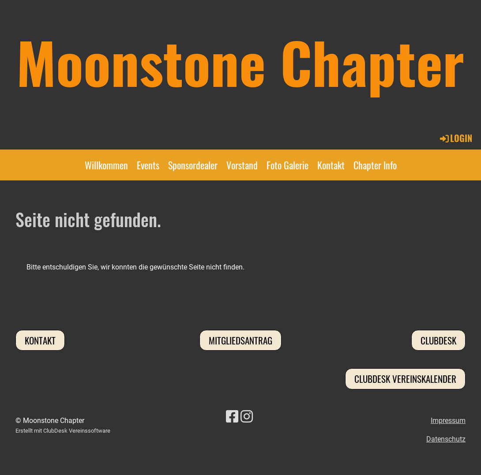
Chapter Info (375, 165)
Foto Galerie (287, 165)
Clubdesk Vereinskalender (405, 378)
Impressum (448, 420)
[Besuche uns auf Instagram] (246, 416)
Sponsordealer (193, 165)
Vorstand (242, 165)
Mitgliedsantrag (240, 340)
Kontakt (331, 165)
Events (148, 165)
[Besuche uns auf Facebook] (232, 416)
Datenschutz (446, 439)
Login (455, 138)
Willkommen (106, 165)
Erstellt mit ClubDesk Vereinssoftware (62, 430)
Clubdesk (438, 340)
